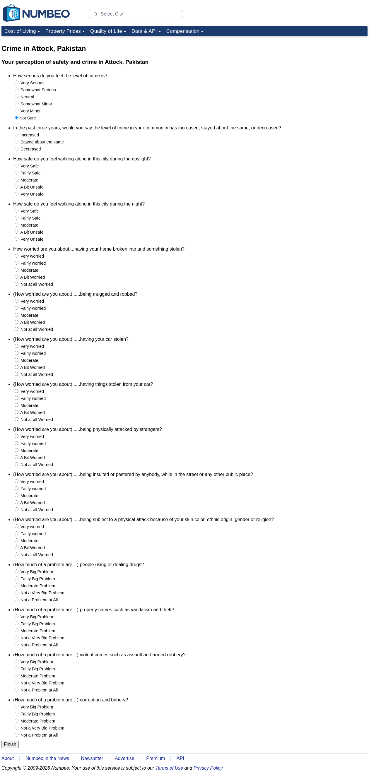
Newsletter (92, 758)
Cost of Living (20, 31)
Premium (155, 758)
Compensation (183, 31)
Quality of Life (106, 31)
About (7, 758)
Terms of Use (169, 768)
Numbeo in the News (47, 758)
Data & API (144, 31)
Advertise (124, 758)
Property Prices (63, 31)
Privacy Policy (208, 768)
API (180, 758)
